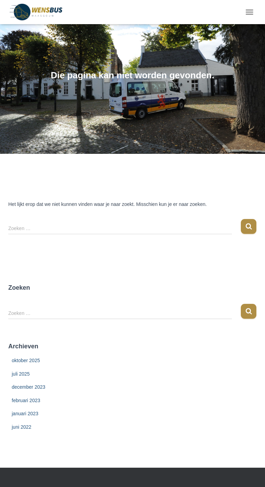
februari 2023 (26, 400)
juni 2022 (21, 427)
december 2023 (28, 387)
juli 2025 (21, 374)
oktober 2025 (26, 360)
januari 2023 (25, 413)
